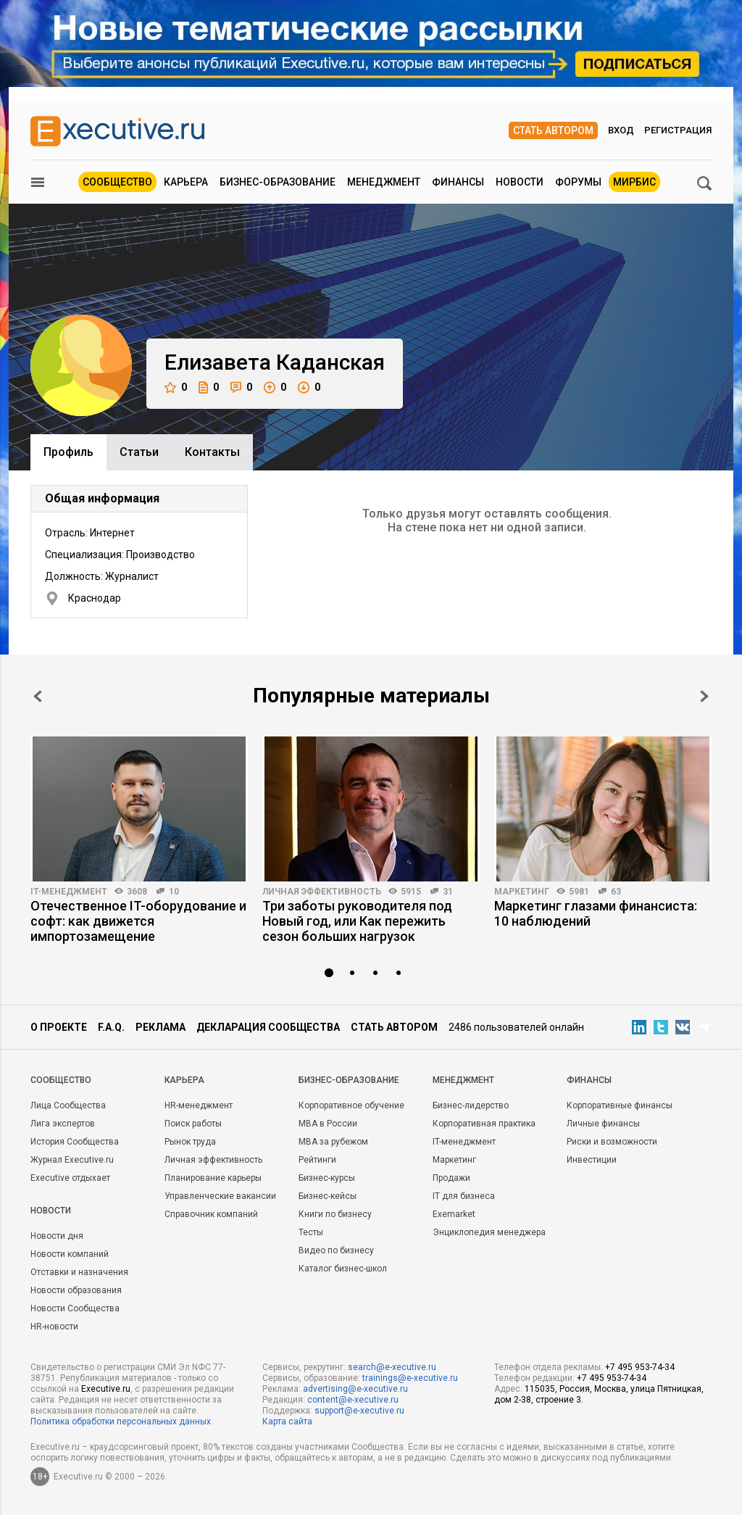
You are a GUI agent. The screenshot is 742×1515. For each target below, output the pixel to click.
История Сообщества (74, 1142)
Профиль (68, 452)
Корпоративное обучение (351, 1105)
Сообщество (117, 182)
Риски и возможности (612, 1142)
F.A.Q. (111, 1027)
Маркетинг (521, 892)
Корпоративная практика (484, 1123)
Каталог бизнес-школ (343, 1268)
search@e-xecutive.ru (392, 1367)
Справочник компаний (211, 1214)
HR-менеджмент (198, 1105)
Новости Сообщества (75, 1308)
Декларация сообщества (268, 1027)
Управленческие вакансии (220, 1196)
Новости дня (56, 1236)
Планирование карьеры (213, 1178)
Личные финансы (603, 1123)
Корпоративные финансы (619, 1105)
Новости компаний (69, 1254)
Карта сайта (287, 1421)
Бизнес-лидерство (471, 1105)
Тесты (311, 1232)
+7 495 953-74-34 (640, 1367)
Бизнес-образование (277, 182)
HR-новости (54, 1326)
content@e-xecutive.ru (353, 1400)
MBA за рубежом (333, 1142)
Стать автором (553, 130)
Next (704, 696)
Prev (37, 696)
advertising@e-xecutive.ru (355, 1389)
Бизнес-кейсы (328, 1196)
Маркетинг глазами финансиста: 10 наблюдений (595, 913)
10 (174, 892)
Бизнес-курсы (327, 1178)
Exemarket (454, 1214)
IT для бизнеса (464, 1196)
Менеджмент (383, 182)
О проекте (58, 1027)
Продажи (451, 1178)
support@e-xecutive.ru (359, 1411)
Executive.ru (105, 1389)
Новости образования (76, 1290)
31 (448, 892)
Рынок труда (190, 1142)
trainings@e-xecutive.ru (410, 1378)
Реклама (161, 1027)
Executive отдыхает (70, 1178)
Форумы (578, 182)
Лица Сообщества (68, 1105)
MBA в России (328, 1123)
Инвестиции (592, 1160)
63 (616, 892)
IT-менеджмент (68, 892)
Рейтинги (317, 1160)
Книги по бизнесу (335, 1214)
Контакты (212, 452)
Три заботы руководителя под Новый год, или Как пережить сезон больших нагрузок (357, 921)
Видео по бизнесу (336, 1250)
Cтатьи (139, 452)
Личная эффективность (321, 892)
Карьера (186, 182)
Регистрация (678, 130)
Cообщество (60, 1080)
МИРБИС (634, 182)
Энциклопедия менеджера (489, 1232)
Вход (621, 130)
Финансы (458, 182)
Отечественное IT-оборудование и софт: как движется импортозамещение (138, 921)
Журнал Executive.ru (72, 1160)
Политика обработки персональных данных (120, 1421)
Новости (519, 182)
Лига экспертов (62, 1123)
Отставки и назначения (79, 1272)
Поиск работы (193, 1123)
